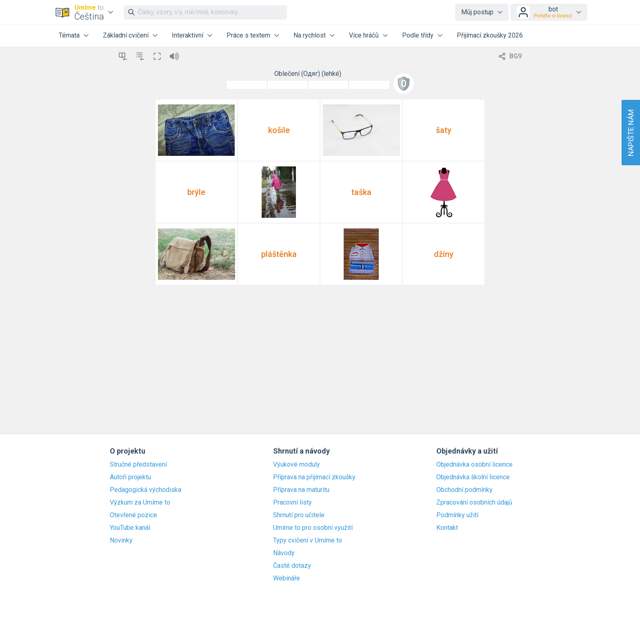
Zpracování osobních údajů (474, 502)
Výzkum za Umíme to (140, 502)
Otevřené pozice (133, 515)
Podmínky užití (457, 515)
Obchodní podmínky (464, 490)
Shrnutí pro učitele (298, 515)
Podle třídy (417, 35)
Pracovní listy (292, 502)
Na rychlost (309, 35)
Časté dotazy (292, 565)
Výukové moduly (296, 464)
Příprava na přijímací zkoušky (314, 477)
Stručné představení (138, 464)
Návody (284, 553)
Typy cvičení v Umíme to (307, 540)
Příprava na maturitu (301, 490)
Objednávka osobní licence (474, 464)
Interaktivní (187, 35)
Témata (69, 35)
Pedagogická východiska (145, 490)
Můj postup (477, 12)
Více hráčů (364, 35)
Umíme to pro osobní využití (313, 527)
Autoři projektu (130, 477)
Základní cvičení (126, 35)
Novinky (121, 540)
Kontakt (447, 527)
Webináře (286, 578)
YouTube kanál (130, 527)
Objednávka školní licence (473, 477)
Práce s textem (248, 35)
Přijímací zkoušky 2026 (490, 35)
